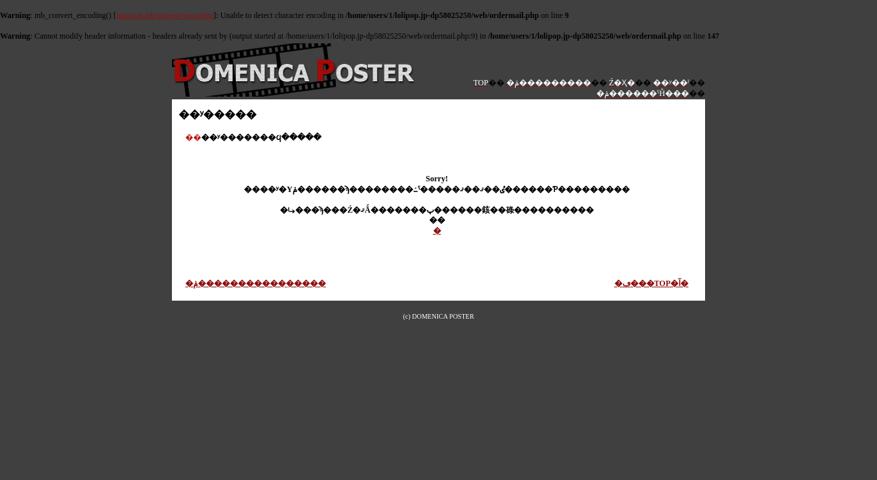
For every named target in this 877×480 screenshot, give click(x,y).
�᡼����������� (437, 230)
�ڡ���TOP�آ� (651, 283)
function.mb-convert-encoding (164, 15)
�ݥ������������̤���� (255, 283)
